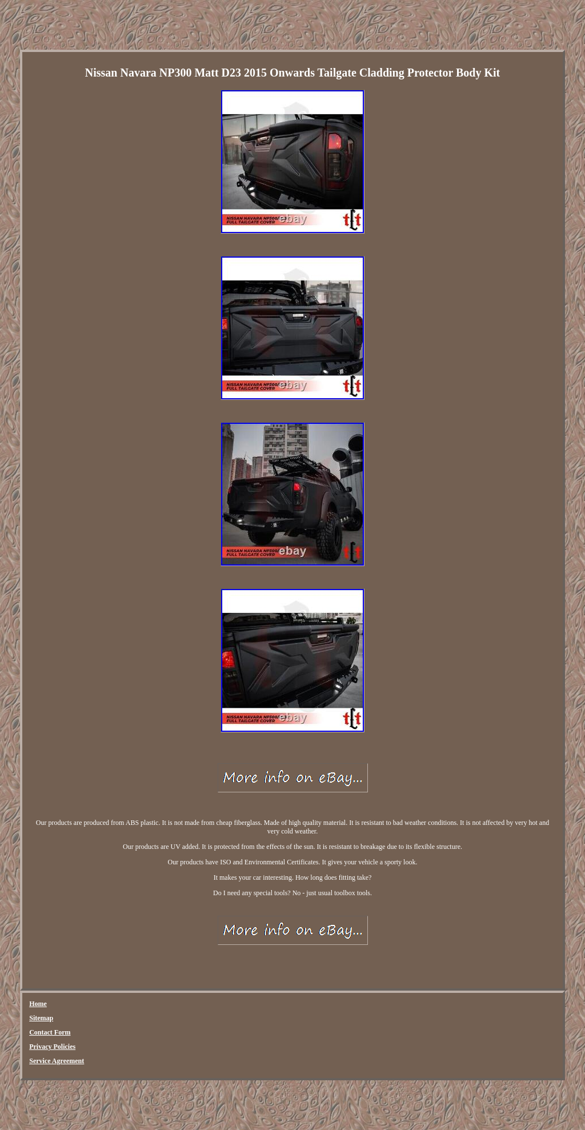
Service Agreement (56, 1061)
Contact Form (49, 1032)
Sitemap (41, 1018)
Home (38, 1004)
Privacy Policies (52, 1047)
